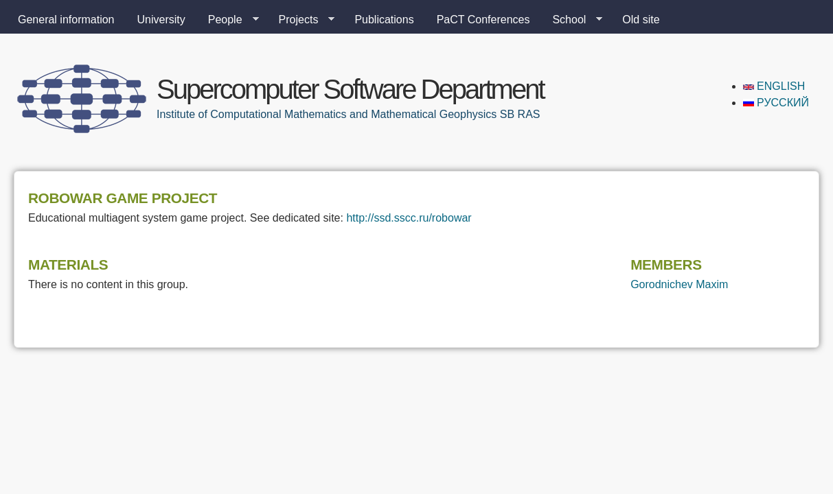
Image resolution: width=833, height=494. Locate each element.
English (774, 86)
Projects (301, 20)
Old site (640, 19)
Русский (776, 102)
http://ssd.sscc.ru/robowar (408, 218)
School (571, 20)
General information (66, 19)
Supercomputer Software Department (350, 89)
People (228, 20)
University (161, 19)
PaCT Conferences (483, 19)
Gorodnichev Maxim (679, 284)
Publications (383, 19)
